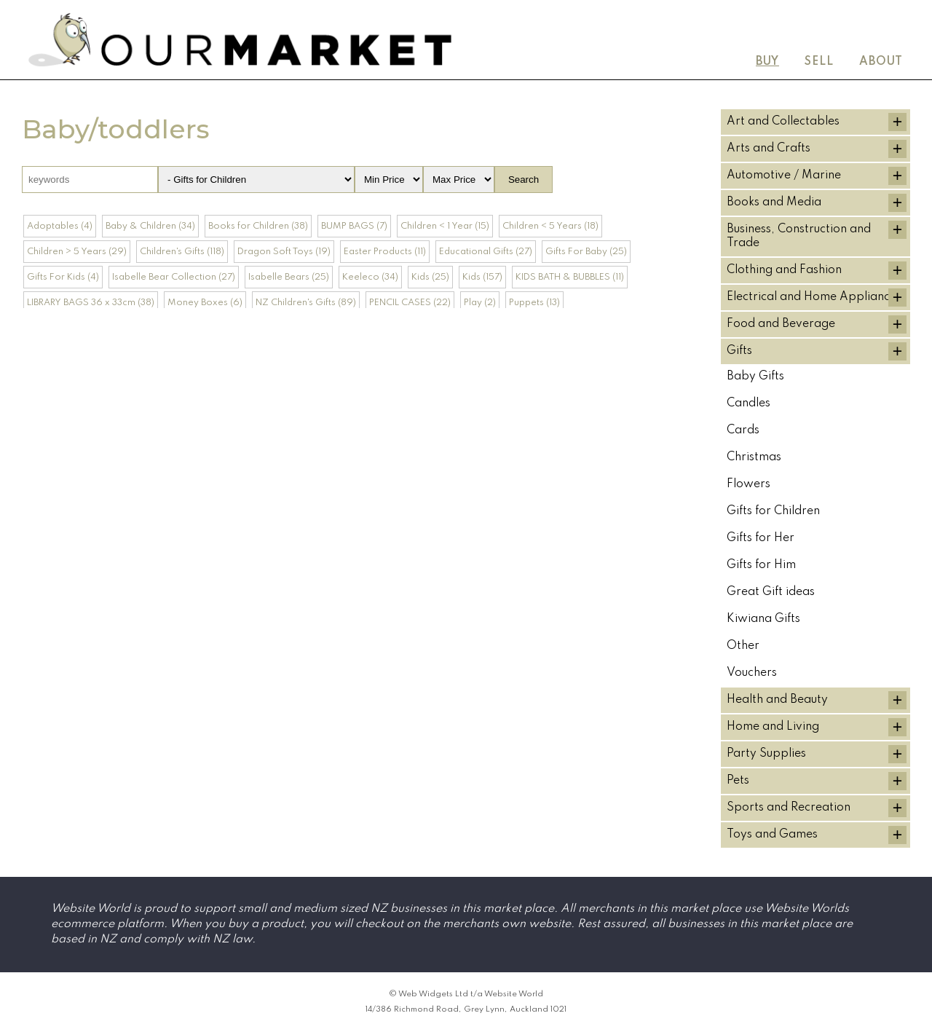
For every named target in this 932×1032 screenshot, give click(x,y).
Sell (819, 62)
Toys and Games (772, 834)
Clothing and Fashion (784, 270)
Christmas (754, 457)
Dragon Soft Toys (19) (284, 251)
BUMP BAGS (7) (354, 226)
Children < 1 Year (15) (444, 226)
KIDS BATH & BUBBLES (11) (570, 277)
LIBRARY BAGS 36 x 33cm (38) (90, 302)
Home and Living (773, 727)
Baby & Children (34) (150, 226)
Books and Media (774, 202)
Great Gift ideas (771, 592)
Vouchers (752, 673)
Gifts (739, 351)
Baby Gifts (755, 376)
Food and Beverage (781, 324)
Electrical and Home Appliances (814, 297)
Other (743, 646)
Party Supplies (766, 754)
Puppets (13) (534, 302)
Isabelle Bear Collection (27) (173, 277)
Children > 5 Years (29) (77, 251)
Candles (748, 403)
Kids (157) (482, 277)
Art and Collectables (783, 121)
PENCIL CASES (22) (410, 302)
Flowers (748, 484)
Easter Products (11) (385, 251)
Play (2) (480, 302)
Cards (743, 430)
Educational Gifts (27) (485, 251)
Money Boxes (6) (204, 302)
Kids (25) (430, 277)
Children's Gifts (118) (182, 251)
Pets (738, 781)
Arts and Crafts (768, 148)
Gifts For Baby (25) (586, 251)
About (881, 62)
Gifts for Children (773, 511)
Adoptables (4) (59, 226)
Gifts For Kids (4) (63, 277)
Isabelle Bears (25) (288, 277)
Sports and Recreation (788, 808)
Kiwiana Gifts (763, 619)
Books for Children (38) (258, 226)
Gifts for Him (761, 565)
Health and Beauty (777, 700)
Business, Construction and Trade (799, 236)
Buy (767, 62)
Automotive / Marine (784, 175)
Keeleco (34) (370, 277)
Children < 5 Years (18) (550, 226)
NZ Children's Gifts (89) (306, 302)
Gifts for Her (760, 538)
